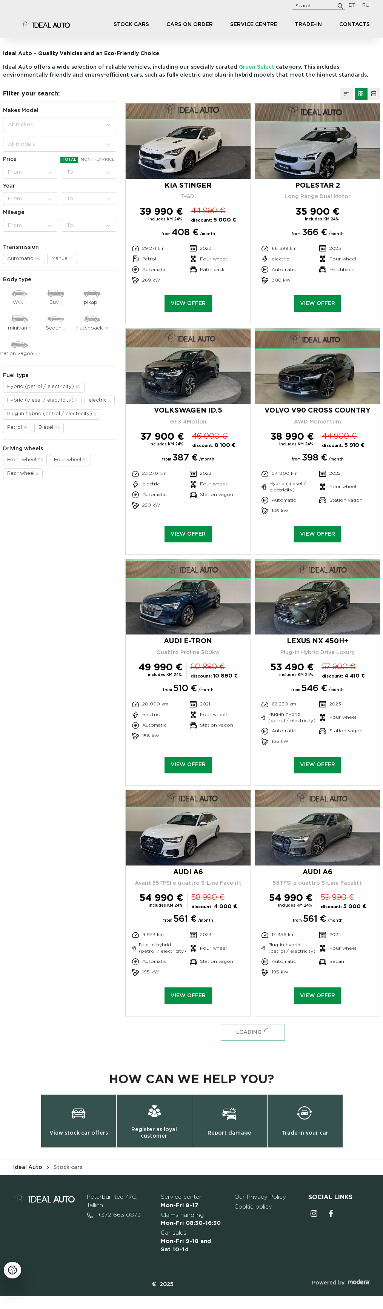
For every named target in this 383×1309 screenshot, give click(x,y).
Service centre (253, 24)
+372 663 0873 (114, 1215)
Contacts (354, 24)
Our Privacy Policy (260, 1197)
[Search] (340, 6)
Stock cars (131, 24)
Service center (181, 1201)
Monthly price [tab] (98, 160)
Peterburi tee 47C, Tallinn (112, 1201)
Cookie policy (253, 1207)
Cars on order (189, 24)
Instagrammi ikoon (314, 1213)
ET (352, 5)
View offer (188, 303)
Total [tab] (69, 160)
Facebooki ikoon (331, 1213)
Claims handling (191, 1219)
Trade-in (308, 24)
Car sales (186, 1241)
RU (365, 5)
